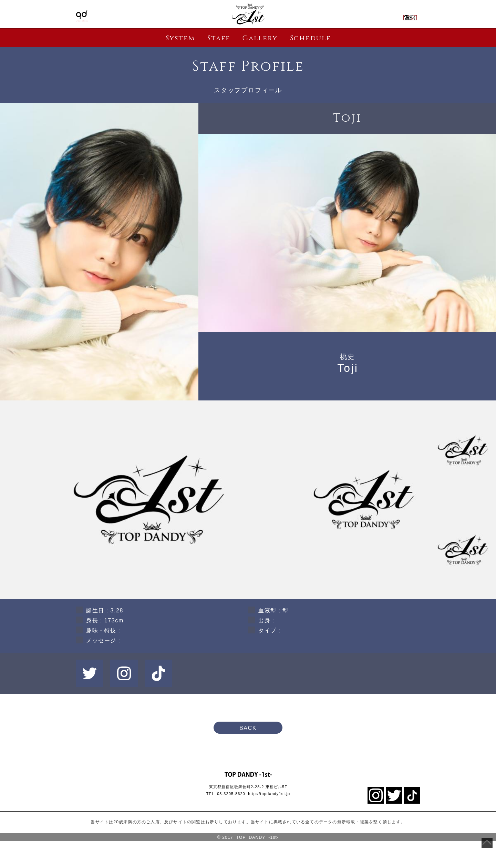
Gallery (260, 38)
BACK (248, 728)
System (180, 38)
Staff (218, 38)
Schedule (310, 38)
